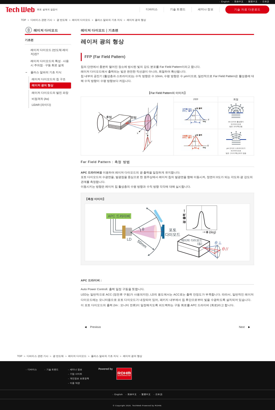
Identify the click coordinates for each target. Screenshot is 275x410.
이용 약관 (75, 383)
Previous (95, 326)
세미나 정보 (205, 9)
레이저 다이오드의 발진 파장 (50, 92)
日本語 (265, 1)
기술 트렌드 (177, 9)
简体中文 (238, 1)
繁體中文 (252, 1)
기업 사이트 (76, 374)
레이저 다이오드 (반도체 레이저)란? (49, 52)
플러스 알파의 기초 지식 (46, 72)
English (225, 1)
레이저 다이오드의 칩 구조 (49, 79)
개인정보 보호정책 (79, 378)
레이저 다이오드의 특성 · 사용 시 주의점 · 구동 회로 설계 (50, 63)
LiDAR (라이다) (41, 104)
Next (242, 326)
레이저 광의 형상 (42, 85)
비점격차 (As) (40, 98)
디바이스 (152, 9)
